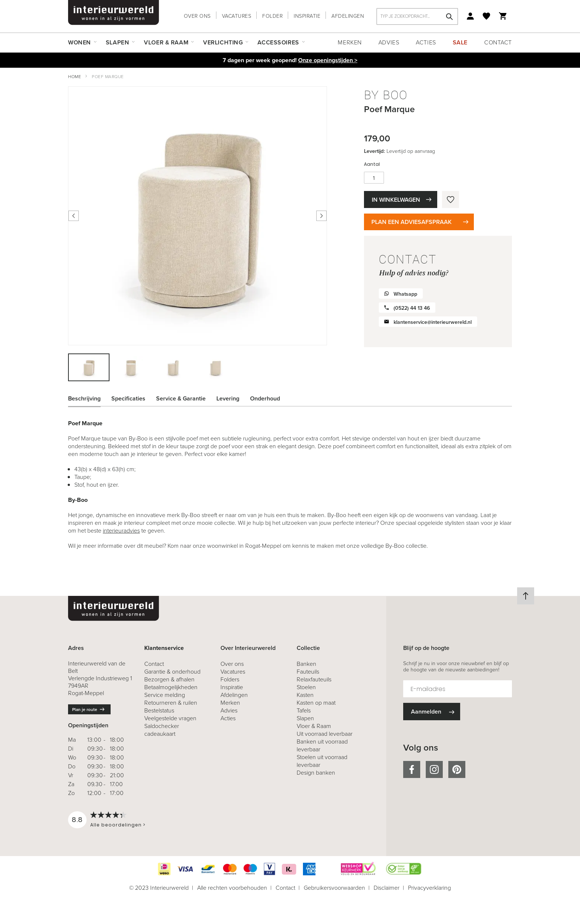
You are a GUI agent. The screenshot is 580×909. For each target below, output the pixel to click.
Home (74, 76)
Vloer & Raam (314, 726)
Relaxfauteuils (314, 679)
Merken (349, 42)
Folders (229, 679)
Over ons (197, 16)
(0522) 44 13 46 (412, 308)
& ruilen (170, 702)
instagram (434, 769)
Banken (306, 664)
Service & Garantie (181, 398)
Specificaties (128, 398)
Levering (227, 398)
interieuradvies (121, 530)
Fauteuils (308, 671)
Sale (460, 42)
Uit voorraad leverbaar (325, 733)
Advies (388, 42)
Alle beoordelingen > (117, 825)
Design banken (316, 772)
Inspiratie (307, 16)
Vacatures (237, 16)
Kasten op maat (316, 702)
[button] (131, 367)
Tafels (304, 710)
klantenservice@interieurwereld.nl (433, 322)
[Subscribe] (431, 711)
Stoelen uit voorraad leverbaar (322, 761)
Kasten (305, 695)
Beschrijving (84, 398)
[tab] (90, 398)
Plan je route (84, 709)
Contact (498, 42)
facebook (411, 769)
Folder (272, 16)
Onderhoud (265, 398)
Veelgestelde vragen (170, 718)
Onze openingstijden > (327, 60)
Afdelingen (347, 16)
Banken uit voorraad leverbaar (322, 745)
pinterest (456, 769)
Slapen (305, 718)
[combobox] (417, 16)
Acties (426, 42)
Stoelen (306, 687)
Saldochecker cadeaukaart (161, 730)
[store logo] (113, 12)
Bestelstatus (159, 710)
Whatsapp (405, 294)
